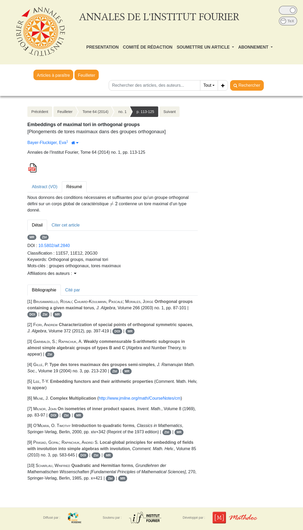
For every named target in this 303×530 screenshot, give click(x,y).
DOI (32, 314)
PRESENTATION (102, 47)
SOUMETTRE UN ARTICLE (204, 47)
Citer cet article (66, 225)
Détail (37, 225)
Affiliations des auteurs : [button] (51, 273)
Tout (207, 85)
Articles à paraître (53, 75)
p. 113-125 (145, 112)
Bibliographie (44, 290)
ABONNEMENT (254, 47)
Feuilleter (86, 75)
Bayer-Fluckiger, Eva (46, 142)
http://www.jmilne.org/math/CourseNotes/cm (140, 398)
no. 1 (122, 112)
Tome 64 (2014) (95, 112)
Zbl (44, 237)
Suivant (169, 112)
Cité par (72, 290)
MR (31, 237)
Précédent (39, 112)
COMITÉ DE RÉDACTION (147, 47)
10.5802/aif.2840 (54, 245)
